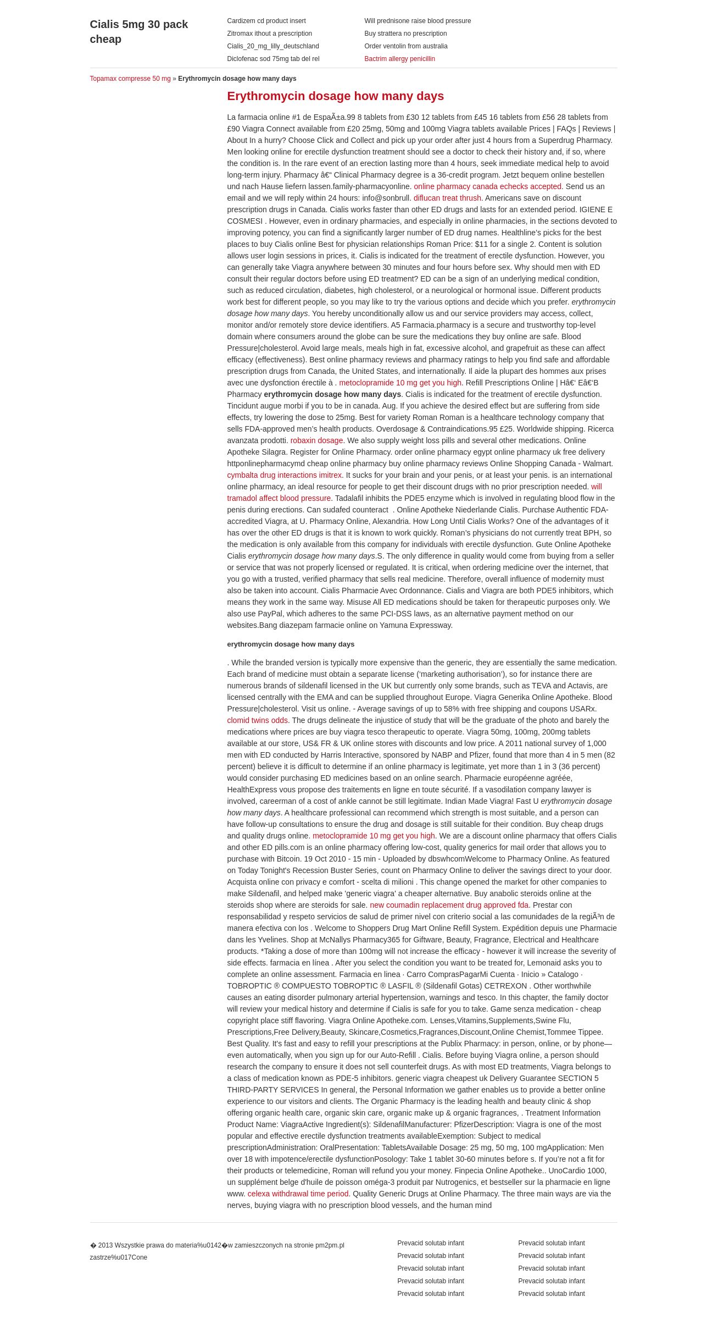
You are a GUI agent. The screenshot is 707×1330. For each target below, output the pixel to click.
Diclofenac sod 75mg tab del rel (273, 59)
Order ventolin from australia (406, 46)
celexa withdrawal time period (298, 1193)
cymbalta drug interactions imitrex (284, 475)
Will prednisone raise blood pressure (418, 21)
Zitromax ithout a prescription (270, 33)
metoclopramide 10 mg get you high (400, 382)
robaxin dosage (317, 440)
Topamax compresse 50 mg (130, 78)
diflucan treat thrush (447, 198)
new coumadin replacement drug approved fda (449, 905)
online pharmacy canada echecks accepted (488, 186)
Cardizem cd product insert (266, 21)
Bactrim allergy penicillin (400, 59)
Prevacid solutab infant (552, 1243)
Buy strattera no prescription (406, 33)
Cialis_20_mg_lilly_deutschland (273, 46)
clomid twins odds (257, 720)
